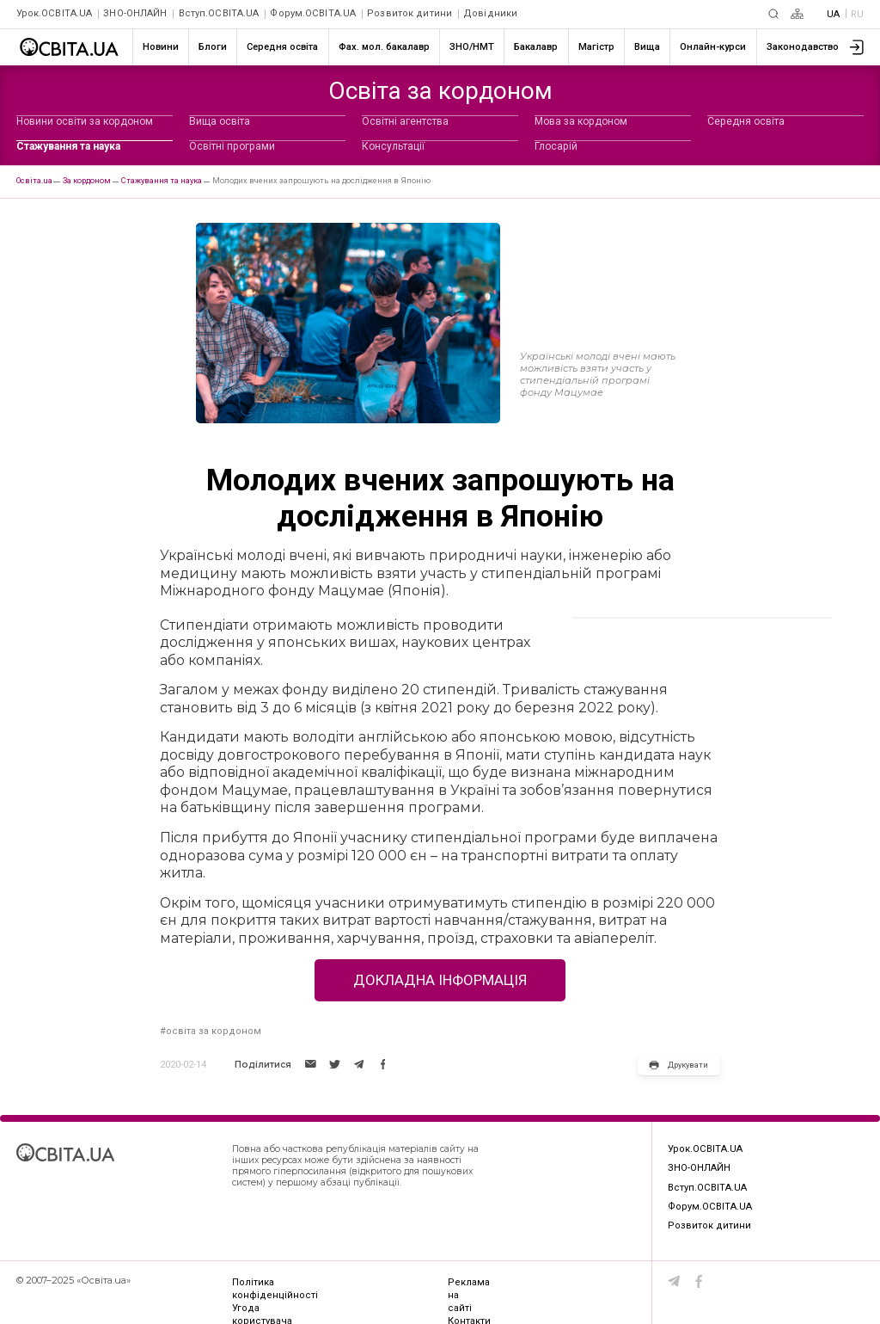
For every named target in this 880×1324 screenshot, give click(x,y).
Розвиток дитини (409, 14)
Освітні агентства (405, 121)
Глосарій (556, 146)
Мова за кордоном (581, 121)
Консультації (393, 146)
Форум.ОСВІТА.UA (313, 14)
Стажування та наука (68, 146)
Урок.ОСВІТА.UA (54, 14)
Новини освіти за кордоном (84, 121)
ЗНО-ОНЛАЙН (135, 14)
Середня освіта (746, 121)
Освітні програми (232, 146)
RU (857, 14)
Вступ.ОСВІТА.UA (219, 14)
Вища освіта (219, 121)
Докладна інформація (440, 979)
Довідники (490, 14)
